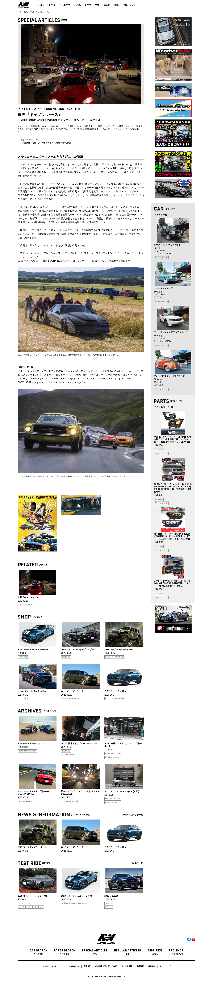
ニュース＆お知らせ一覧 (130, 814)
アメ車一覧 (160, 214)
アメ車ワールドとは (45, 5)
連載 (116, 5)
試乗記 (107, 5)
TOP (19, 12)
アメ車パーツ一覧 (163, 407)
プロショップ (129, 5)
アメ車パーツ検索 (82, 5)
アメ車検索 (64, 5)
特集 (97, 5)
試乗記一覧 (136, 863)
